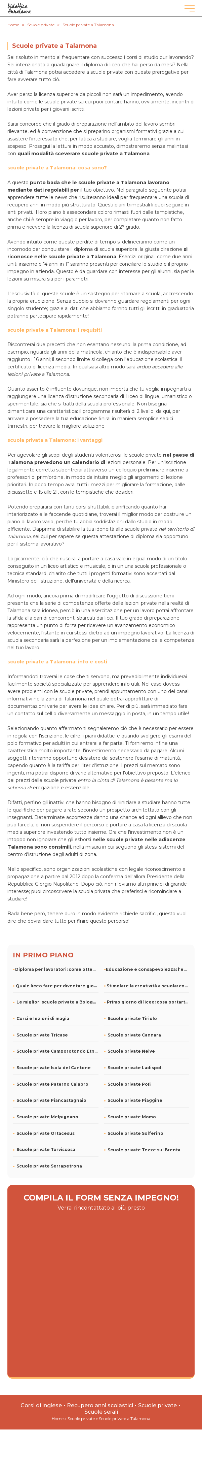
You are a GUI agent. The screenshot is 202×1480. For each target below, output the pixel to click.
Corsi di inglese (41, 1405)
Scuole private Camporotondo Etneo (57, 1051)
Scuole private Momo (132, 1116)
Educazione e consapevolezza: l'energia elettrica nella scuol (147, 969)
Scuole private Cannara (134, 1035)
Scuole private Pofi (129, 1084)
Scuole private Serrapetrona (49, 1166)
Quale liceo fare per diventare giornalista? (57, 985)
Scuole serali (101, 1412)
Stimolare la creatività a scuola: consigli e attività (148, 985)
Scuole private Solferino (135, 1133)
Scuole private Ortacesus (45, 1133)
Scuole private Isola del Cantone (53, 1067)
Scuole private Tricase (42, 1035)
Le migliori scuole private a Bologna (57, 1002)
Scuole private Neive (131, 1051)
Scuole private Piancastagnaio (51, 1100)
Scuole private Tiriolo (132, 1018)
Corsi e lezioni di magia (42, 1018)
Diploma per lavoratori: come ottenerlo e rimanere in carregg (56, 969)
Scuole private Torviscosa (45, 1149)
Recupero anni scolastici (100, 1405)
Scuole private (157, 1405)
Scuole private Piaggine (135, 1100)
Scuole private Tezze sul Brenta (144, 1149)
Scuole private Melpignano (47, 1116)
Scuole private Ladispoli (135, 1067)
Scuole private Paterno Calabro (52, 1084)
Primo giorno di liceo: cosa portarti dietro (148, 1002)
